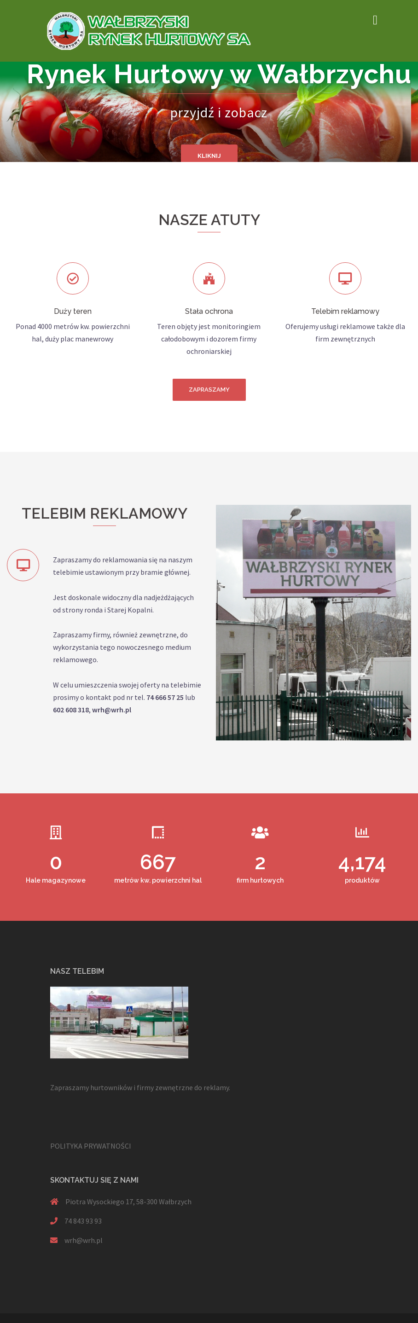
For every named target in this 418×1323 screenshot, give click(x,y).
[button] (209, 389)
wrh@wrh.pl (83, 1240)
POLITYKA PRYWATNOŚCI (90, 1145)
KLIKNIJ (209, 155)
